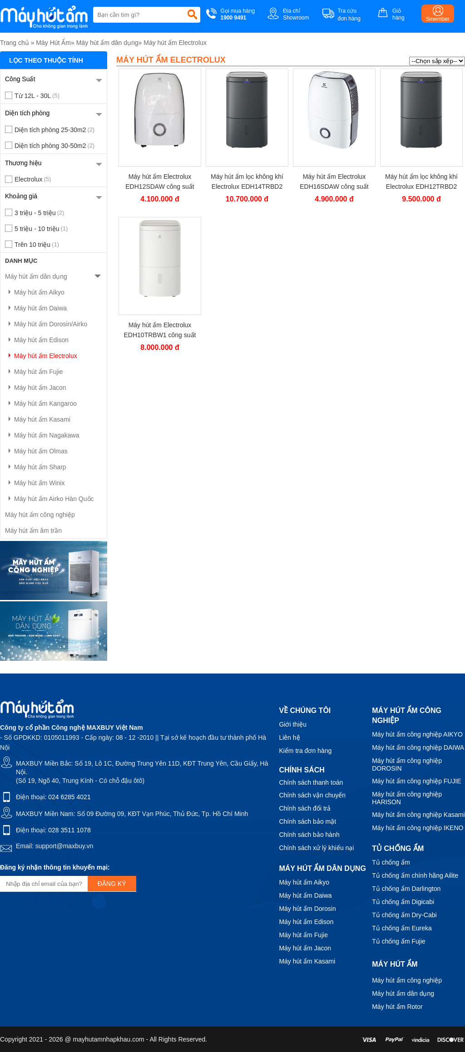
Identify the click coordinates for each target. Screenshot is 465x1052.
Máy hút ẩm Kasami (37, 419)
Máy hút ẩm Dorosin (307, 908)
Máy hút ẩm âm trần (33, 530)
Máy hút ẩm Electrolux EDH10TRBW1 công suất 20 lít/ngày (160, 330)
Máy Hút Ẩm (53, 42)
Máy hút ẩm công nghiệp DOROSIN (407, 764)
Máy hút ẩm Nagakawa (42, 435)
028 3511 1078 (69, 830)
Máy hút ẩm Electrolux (175, 42)
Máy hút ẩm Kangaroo (41, 403)
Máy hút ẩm (394, 964)
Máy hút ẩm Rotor (397, 1006)
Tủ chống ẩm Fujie (398, 941)
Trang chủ (14, 42)
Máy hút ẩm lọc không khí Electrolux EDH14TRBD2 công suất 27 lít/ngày (247, 182)
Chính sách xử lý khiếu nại (316, 847)
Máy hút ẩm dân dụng (107, 42)
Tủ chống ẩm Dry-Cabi (404, 915)
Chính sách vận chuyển (312, 795)
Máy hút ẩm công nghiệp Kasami (418, 814)
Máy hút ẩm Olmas (36, 451)
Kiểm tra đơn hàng (305, 750)
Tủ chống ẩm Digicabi (403, 901)
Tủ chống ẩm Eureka (402, 928)
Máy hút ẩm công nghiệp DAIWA (418, 747)
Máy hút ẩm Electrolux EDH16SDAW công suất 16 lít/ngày (334, 182)
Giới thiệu (293, 724)
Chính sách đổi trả (305, 808)
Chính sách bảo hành (309, 834)
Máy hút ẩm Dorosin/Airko (46, 324)
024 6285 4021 (69, 797)
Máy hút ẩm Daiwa (36, 308)
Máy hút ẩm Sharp (35, 467)
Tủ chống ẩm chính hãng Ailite (415, 875)
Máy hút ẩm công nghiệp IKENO (417, 827)
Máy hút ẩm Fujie (34, 371)
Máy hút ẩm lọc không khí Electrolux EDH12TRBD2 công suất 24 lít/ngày (421, 182)
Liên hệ (289, 737)
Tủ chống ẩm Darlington (406, 888)
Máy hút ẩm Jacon (35, 387)
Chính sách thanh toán (311, 782)
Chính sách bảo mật (307, 821)
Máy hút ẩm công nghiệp (40, 514)
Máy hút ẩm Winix (34, 483)
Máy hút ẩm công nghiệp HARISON (407, 798)
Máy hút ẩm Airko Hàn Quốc (49, 498)
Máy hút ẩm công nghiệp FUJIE (416, 781)
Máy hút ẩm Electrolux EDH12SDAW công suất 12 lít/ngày (159, 182)
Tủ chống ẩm (391, 862)
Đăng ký (112, 883)
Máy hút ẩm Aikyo (34, 292)
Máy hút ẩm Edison (37, 340)
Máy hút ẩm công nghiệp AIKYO (417, 734)
